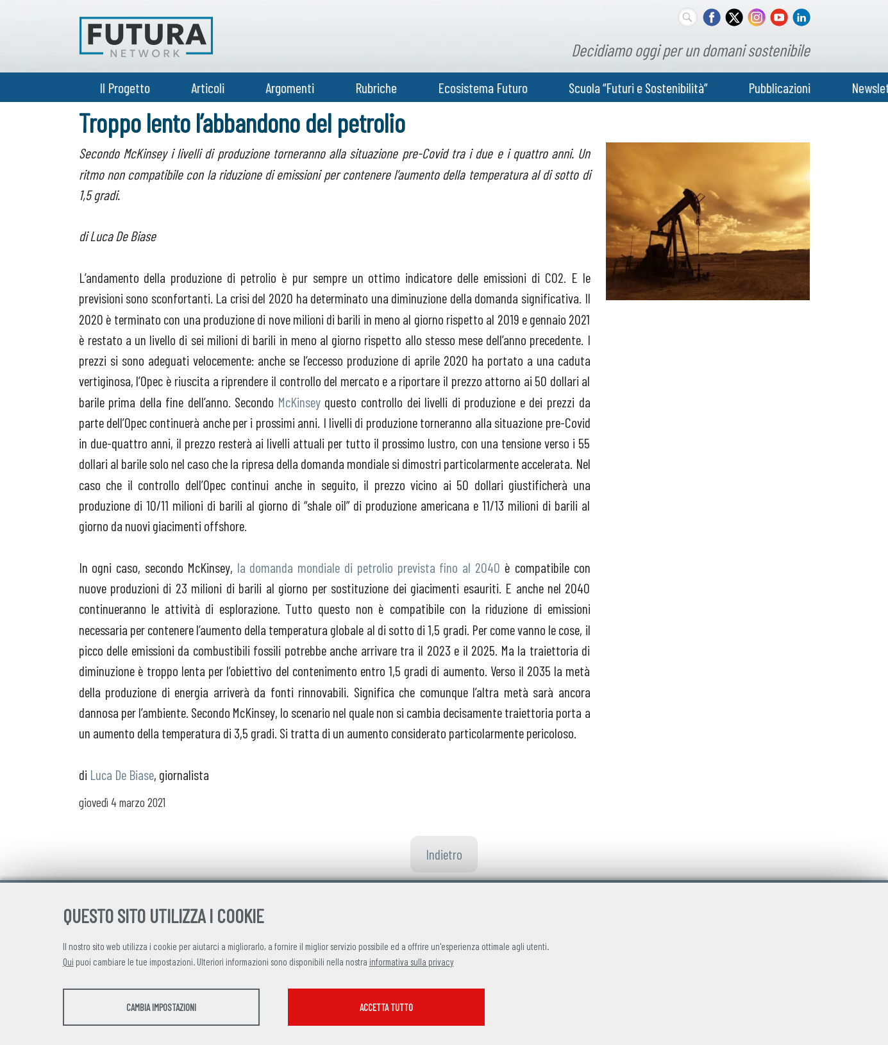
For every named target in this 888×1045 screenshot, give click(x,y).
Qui (68, 961)
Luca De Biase (122, 774)
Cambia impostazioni (164, 1007)
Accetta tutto (394, 1007)
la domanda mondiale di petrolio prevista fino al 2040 (369, 567)
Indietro (444, 853)
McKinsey (299, 401)
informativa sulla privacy (411, 961)
